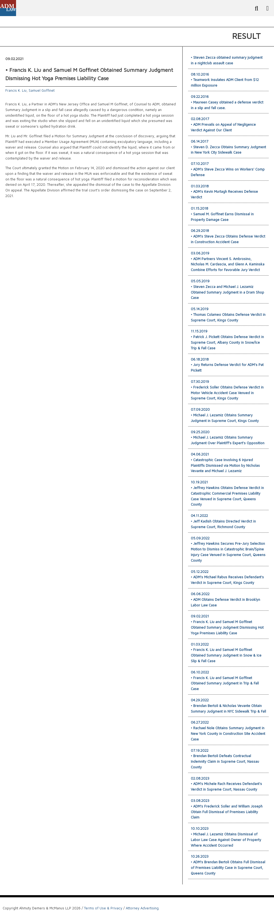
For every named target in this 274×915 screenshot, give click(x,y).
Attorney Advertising (142, 908)
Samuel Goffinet (42, 90)
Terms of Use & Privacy (103, 908)
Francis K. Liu (15, 90)
